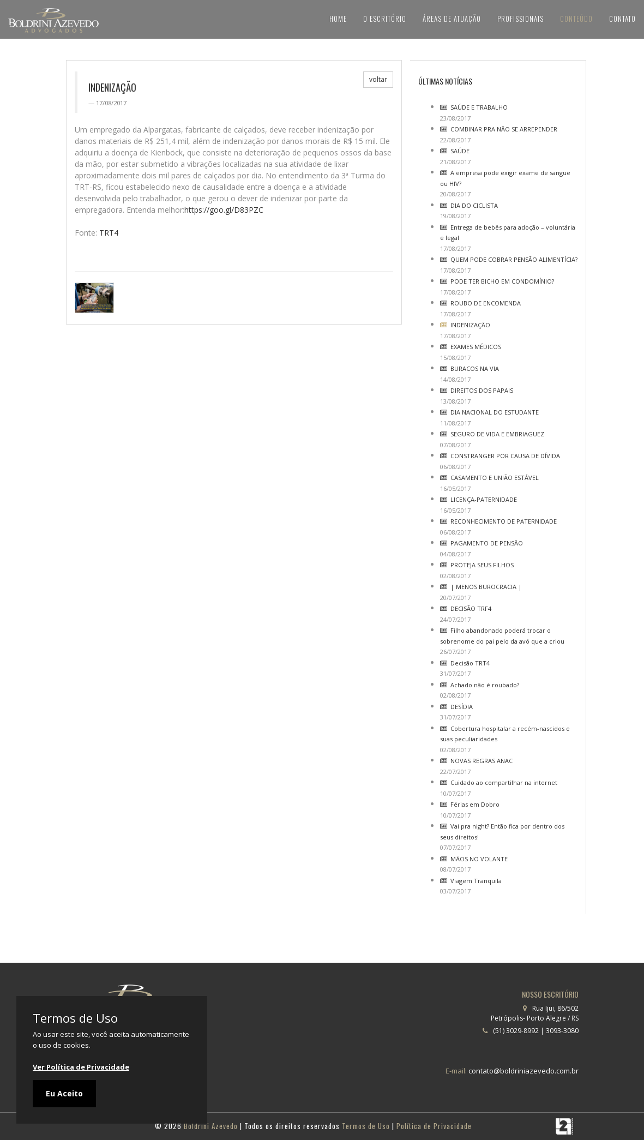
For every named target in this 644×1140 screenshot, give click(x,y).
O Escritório (373, 19)
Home (325, 19)
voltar (378, 79)
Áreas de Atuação (443, 19)
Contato (621, 19)
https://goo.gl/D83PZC (223, 210)
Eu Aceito (64, 1093)
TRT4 (108, 232)
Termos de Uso (75, 1017)
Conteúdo (573, 19)
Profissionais (515, 19)
